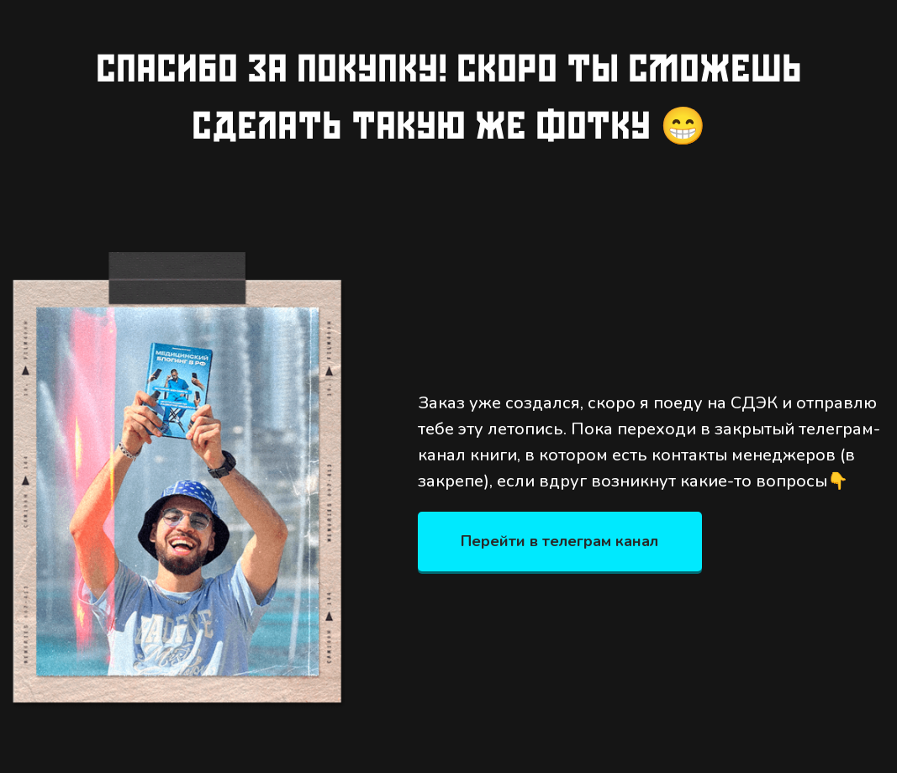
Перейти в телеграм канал (559, 541)
